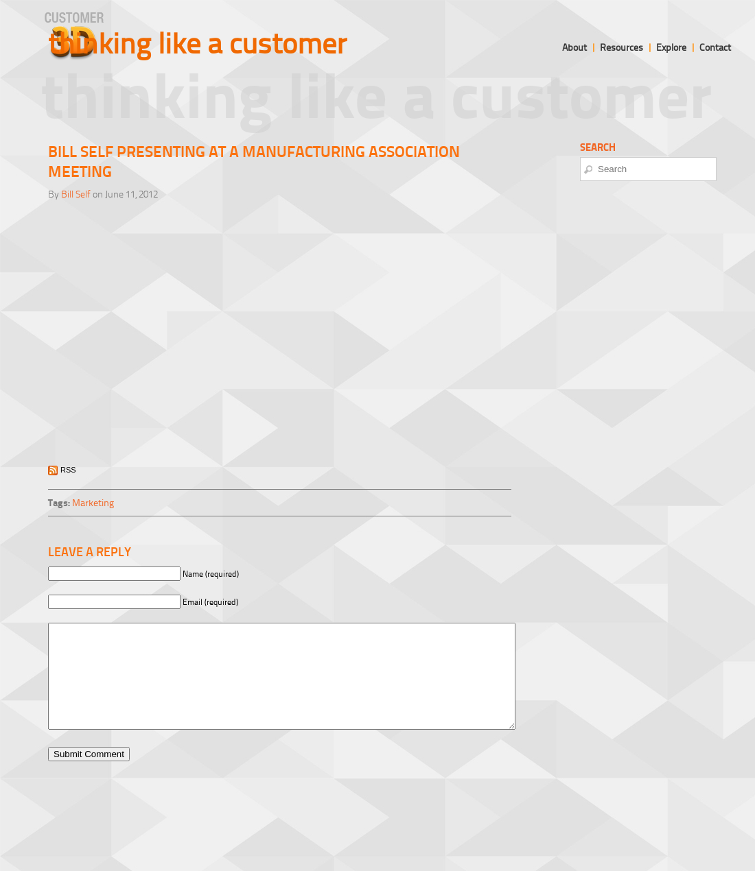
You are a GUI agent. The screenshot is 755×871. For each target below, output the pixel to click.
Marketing (93, 502)
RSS (68, 470)
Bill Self (76, 193)
